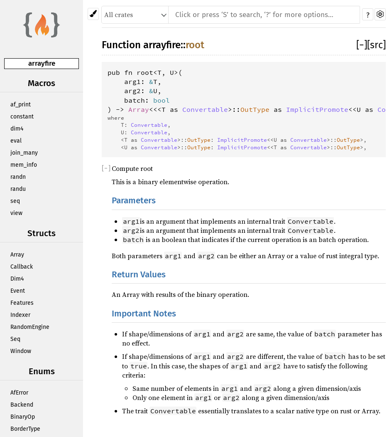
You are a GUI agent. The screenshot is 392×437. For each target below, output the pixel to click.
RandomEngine (29, 327)
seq (15, 201)
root (195, 45)
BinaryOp (22, 416)
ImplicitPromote (317, 109)
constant (22, 116)
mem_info (23, 164)
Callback (21, 266)
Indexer (20, 314)
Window (20, 351)
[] (361, 45)
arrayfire (41, 63)
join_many (24, 152)
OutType (255, 109)
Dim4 (17, 278)
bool (161, 100)
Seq (15, 339)
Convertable (205, 109)
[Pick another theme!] (93, 14)
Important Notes (144, 314)
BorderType (25, 428)
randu (18, 189)
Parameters (134, 200)
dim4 (16, 128)
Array (17, 254)
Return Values (139, 274)
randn (18, 176)
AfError (19, 392)
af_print (20, 104)
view (16, 213)
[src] (376, 45)
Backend (21, 404)
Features (22, 302)
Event (17, 290)
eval (16, 140)
